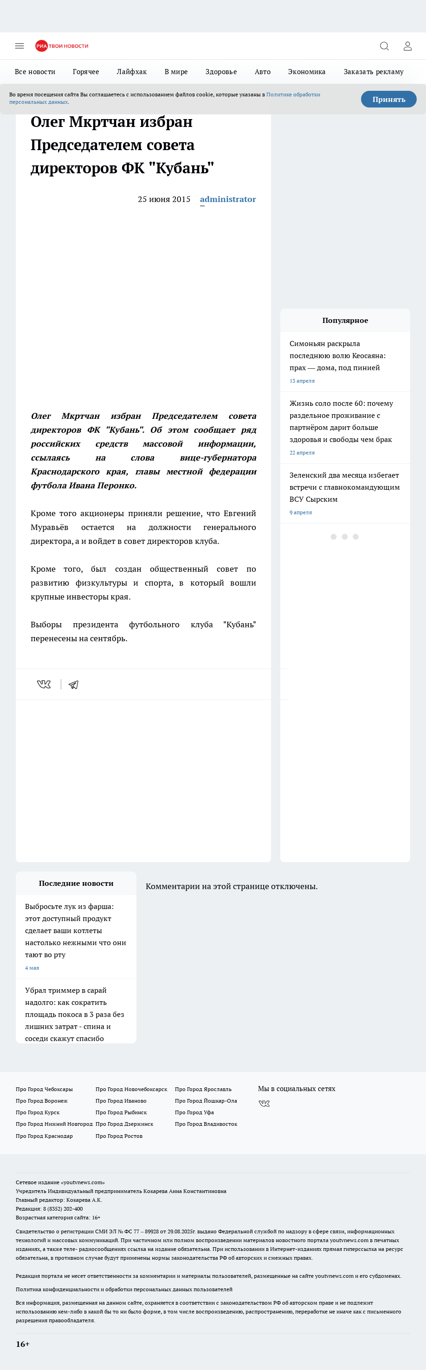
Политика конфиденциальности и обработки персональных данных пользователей (124, 1289)
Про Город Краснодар (44, 1135)
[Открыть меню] (19, 46)
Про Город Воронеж (42, 1100)
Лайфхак (132, 71)
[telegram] (76, 684)
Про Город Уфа (194, 1112)
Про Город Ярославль (203, 1089)
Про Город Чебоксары (44, 1089)
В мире (176, 71)
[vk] (45, 684)
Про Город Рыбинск (121, 1112)
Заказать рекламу (374, 71)
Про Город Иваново (121, 1100)
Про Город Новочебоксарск (131, 1089)
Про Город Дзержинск (124, 1123)
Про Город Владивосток (206, 1123)
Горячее (86, 71)
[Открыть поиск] (384, 46)
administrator (228, 199)
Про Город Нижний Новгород (54, 1123)
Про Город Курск (37, 1112)
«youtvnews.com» (83, 1182)
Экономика (307, 71)
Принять (389, 99)
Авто (263, 71)
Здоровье (221, 71)
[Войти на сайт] (407, 46)
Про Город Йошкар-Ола (206, 1100)
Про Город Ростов (119, 1135)
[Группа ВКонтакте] (264, 1103)
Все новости (35, 71)
